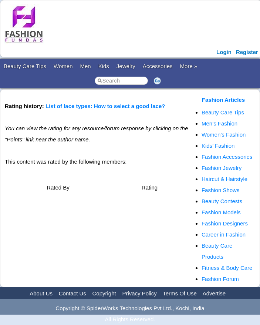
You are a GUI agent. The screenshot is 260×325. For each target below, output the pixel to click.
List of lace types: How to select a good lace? (105, 106)
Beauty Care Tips (25, 66)
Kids (103, 66)
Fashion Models (221, 212)
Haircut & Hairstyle (224, 179)
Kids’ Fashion (218, 146)
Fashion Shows (221, 190)
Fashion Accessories (227, 157)
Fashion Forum (220, 279)
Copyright (104, 293)
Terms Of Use (180, 293)
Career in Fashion (224, 234)
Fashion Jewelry (222, 168)
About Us (41, 293)
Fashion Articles (223, 100)
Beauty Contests (222, 201)
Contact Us (72, 293)
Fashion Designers (225, 223)
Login (224, 52)
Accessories (158, 66)
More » (188, 66)
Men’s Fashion (219, 123)
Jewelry (126, 66)
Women (63, 66)
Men (85, 66)
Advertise (214, 293)
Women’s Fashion (224, 134)
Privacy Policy (139, 293)
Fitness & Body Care (227, 268)
